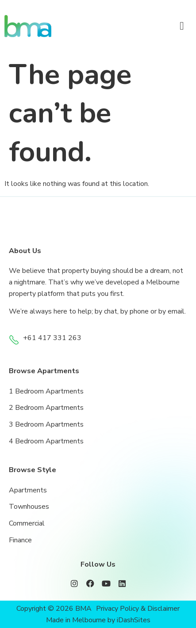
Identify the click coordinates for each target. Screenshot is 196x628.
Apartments (28, 490)
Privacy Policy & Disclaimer (138, 608)
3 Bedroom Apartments (46, 424)
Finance (20, 540)
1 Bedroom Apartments (46, 391)
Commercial (27, 523)
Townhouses (29, 506)
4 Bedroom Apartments (46, 441)
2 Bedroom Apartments (46, 407)
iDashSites (133, 620)
